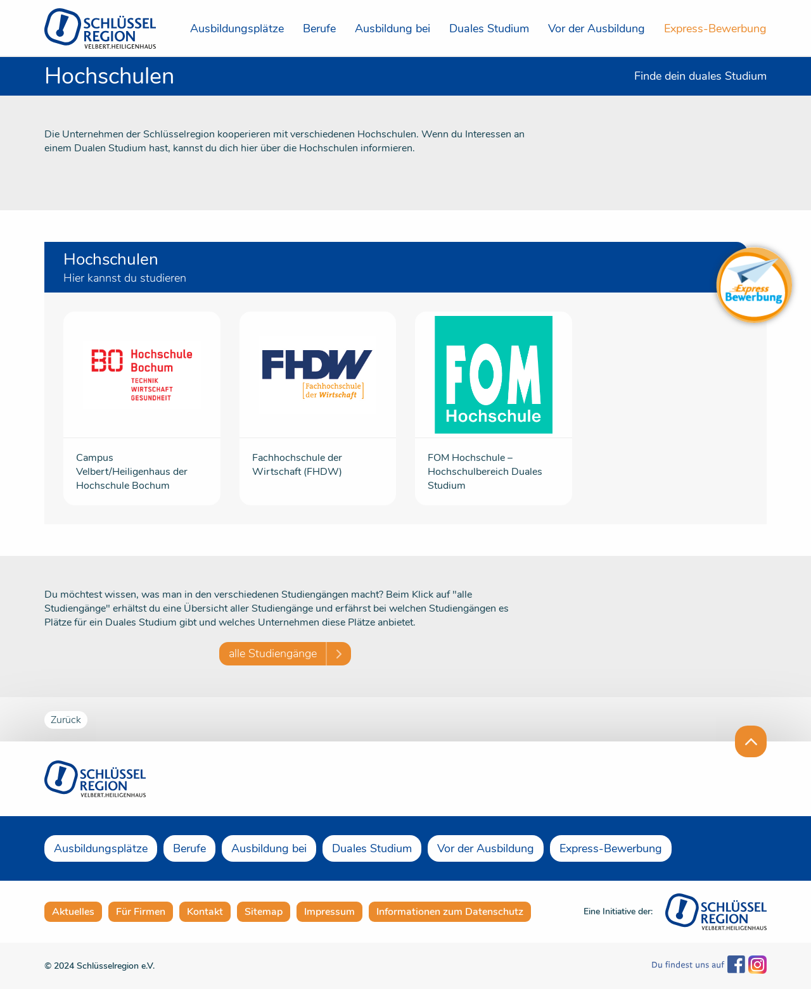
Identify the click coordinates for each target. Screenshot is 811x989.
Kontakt (205, 912)
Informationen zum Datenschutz (449, 912)
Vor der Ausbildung (596, 28)
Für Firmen (140, 912)
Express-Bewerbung (715, 28)
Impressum (329, 912)
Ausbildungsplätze (237, 28)
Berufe (319, 28)
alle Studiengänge (273, 653)
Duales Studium (489, 28)
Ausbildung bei (392, 28)
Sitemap (264, 912)
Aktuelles (73, 912)
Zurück (66, 720)
